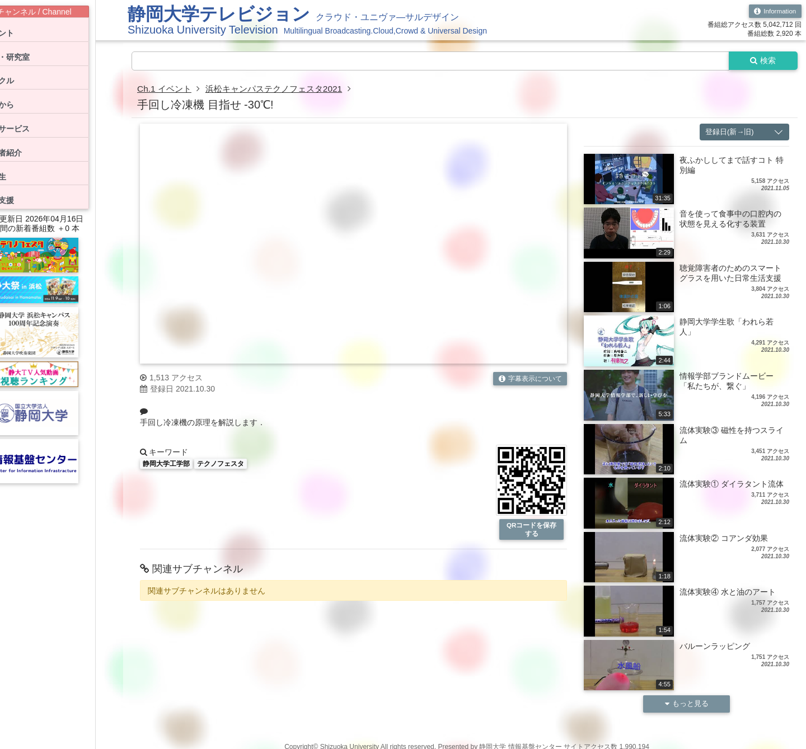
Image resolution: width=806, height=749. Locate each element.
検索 (762, 60)
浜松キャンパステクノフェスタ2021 (281, 89)
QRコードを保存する (532, 530)
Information (774, 11)
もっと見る (687, 704)
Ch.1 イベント (165, 89)
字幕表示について (529, 379)
